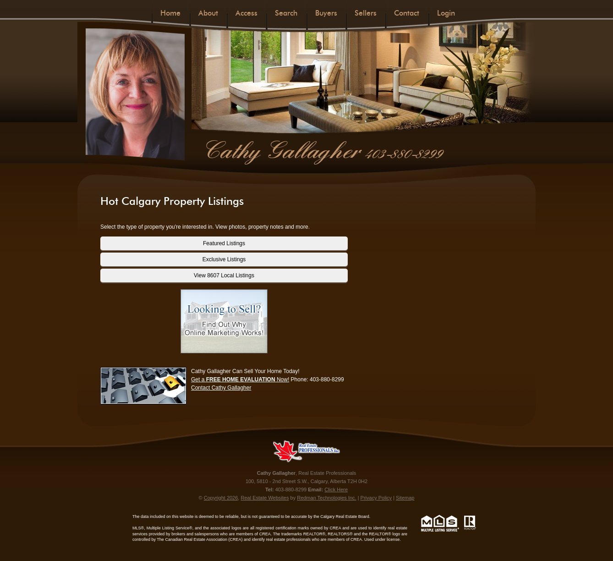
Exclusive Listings (224, 259)
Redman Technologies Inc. (326, 497)
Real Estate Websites (265, 497)
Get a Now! (240, 379)
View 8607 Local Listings (224, 275)
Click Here (336, 489)
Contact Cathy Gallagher (221, 388)
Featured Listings (224, 243)
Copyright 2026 (221, 497)
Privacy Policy (376, 497)
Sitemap (405, 497)
